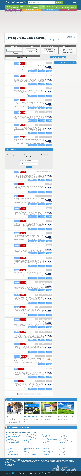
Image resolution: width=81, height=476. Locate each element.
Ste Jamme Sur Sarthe (12, 435)
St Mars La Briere (46, 451)
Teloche (61, 442)
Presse (53, 472)
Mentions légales (35, 472)
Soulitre (43, 436)
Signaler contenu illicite (26, 472)
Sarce (60, 439)
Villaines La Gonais (29, 454)
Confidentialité (67, 472)
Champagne (44, 435)
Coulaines (44, 441)
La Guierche (27, 439)
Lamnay (61, 451)
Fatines (61, 448)
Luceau (61, 435)
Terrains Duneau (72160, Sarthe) (25, 37)
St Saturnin (62, 436)
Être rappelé (41, 71)
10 (33, 393)
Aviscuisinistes (73, 7)
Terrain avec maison (67, 52)
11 (35, 393)
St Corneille (44, 454)
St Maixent (44, 448)
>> (40, 393)
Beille (7, 450)
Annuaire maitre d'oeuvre (31, 9)
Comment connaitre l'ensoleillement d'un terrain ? (30, 416)
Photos (22, 6)
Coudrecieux (44, 453)
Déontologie (57, 472)
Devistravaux (58, 7)
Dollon (25, 450)
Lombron (61, 438)
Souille (26, 441)
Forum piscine (67, 9)
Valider (28, 167)
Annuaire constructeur (13, 9)
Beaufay (61, 450)
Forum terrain (45, 415)
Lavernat (8, 439)
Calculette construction (43, 472)
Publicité (62, 472)
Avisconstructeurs (66, 7)
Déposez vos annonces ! (65, 62)
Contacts (19, 472)
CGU (50, 472)
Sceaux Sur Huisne (11, 454)
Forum (7, 6)
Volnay (61, 453)
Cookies (72, 472)
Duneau (8, 448)
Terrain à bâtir (66, 50)
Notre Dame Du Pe (29, 435)
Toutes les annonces (67, 49)
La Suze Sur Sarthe (29, 438)
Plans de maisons (50, 6)
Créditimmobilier (35, 7)
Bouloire (43, 450)
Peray (8, 438)
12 (37, 393)
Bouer (25, 451)
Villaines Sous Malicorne (48, 439)
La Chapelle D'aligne (12, 442)
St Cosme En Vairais (65, 441)
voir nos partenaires (8, 465)
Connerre (9, 451)
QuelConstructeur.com (71, 37)
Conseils (29, 6)
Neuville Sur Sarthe (11, 441)
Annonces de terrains (64, 415)
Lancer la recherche (58, 57)
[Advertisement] (41, 22)
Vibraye (61, 454)
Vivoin (25, 442)
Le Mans (43, 438)
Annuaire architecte (49, 9)
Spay (42, 442)
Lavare (26, 453)
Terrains (42, 6)
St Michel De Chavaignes (31, 448)
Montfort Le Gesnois (12, 436)
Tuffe (7, 453)
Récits (15, 7)
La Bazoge (27, 436)
